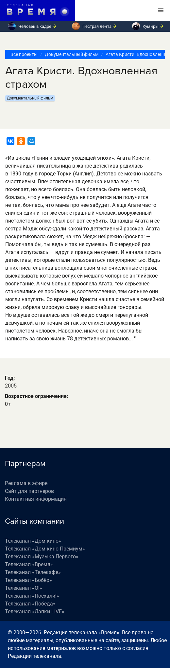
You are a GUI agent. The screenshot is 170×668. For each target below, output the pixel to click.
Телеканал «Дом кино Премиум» (45, 549)
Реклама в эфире (26, 483)
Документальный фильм (71, 54)
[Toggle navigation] (160, 10)
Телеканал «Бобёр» (28, 580)
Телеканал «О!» (23, 588)
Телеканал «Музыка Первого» (41, 556)
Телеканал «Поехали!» (32, 596)
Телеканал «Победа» (30, 604)
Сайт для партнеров (29, 491)
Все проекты (24, 54)
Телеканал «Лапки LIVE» (34, 611)
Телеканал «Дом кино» (33, 541)
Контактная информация (36, 499)
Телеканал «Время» (29, 564)
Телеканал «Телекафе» (33, 572)
